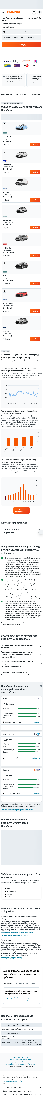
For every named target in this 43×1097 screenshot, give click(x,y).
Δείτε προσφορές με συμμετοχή (12, 958)
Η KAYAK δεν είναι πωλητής (22, 1087)
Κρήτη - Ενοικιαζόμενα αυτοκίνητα (20, 1063)
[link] (21, 510)
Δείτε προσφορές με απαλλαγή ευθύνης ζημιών (17, 933)
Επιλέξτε (35, 144)
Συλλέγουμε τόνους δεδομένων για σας (22, 1091)
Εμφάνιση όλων (36, 722)
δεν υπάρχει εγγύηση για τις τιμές (12, 1081)
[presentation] (8, 20)
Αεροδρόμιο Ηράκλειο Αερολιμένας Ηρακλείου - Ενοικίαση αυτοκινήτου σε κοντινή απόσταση (21, 999)
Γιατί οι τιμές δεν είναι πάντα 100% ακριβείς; (22, 1094)
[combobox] (12, 24)
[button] (3, 12)
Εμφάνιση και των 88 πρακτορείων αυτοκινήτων (17, 810)
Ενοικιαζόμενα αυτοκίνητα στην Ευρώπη (20, 1059)
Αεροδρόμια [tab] (8, 983)
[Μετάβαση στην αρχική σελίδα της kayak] (13, 12)
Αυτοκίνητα (25, 1057)
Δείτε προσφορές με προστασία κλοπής (14, 935)
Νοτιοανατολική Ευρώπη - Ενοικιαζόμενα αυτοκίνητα (20, 1064)
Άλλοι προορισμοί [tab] (22, 983)
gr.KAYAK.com (16, 1057)
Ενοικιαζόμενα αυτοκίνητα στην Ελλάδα (20, 1061)
